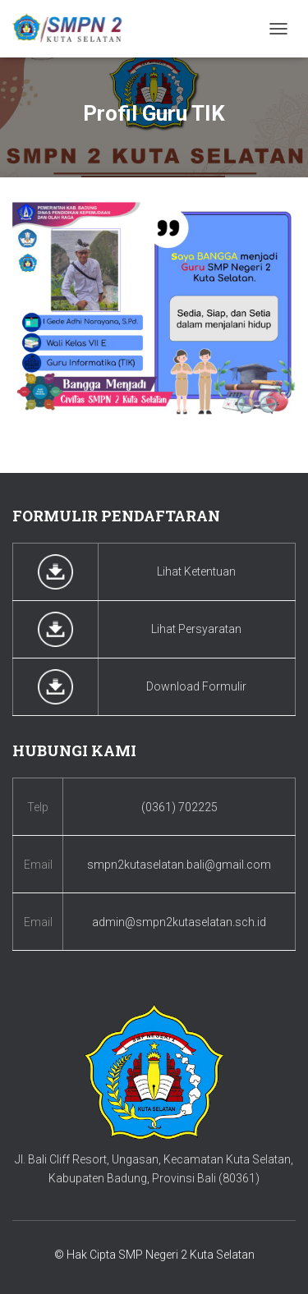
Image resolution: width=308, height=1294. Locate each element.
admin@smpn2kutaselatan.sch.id (179, 922)
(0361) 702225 (179, 807)
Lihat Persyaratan (196, 629)
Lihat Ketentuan (196, 571)
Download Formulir (196, 686)
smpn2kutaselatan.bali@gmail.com (179, 864)
